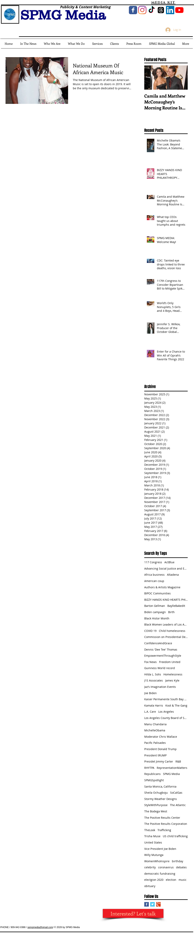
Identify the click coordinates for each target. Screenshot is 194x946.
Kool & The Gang (176, 705)
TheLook (149, 830)
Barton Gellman (154, 606)
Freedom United (169, 662)
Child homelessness (172, 631)
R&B (178, 761)
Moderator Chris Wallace (160, 736)
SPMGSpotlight (154, 780)
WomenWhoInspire (157, 861)
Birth (171, 612)
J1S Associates (153, 680)
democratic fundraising (159, 873)
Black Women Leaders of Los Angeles (166, 624)
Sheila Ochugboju (156, 792)
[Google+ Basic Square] (158, 904)
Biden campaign (155, 612)
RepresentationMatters (172, 768)
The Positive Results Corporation (165, 824)
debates (181, 867)
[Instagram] (142, 10)
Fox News (150, 662)
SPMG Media (171, 774)
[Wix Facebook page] (133, 10)
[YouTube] (179, 10)
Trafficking (164, 830)
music (183, 880)
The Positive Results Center (162, 817)
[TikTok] (151, 10)
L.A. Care (150, 711)
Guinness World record (159, 668)
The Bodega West (155, 811)
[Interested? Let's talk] (133, 913)
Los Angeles (166, 711)
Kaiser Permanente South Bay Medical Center (166, 699)
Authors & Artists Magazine (162, 587)
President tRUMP (155, 755)
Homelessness (172, 674)
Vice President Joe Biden (160, 849)
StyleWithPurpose (156, 805)
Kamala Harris (153, 705)
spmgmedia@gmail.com (40, 927)
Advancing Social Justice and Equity (166, 568)
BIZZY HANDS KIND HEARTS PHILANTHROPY (166, 599)
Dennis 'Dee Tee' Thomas (160, 649)
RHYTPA (149, 768)
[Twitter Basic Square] (152, 904)
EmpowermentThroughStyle (162, 655)
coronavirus (166, 867)
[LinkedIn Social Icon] (170, 10)
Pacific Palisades (155, 743)
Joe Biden (150, 693)
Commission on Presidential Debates (166, 637)
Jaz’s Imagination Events (160, 687)
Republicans (152, 774)
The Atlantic (178, 805)
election (171, 880)
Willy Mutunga (153, 855)
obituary (149, 886)
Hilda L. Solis (152, 674)
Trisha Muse (152, 836)
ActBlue (169, 562)
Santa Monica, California (160, 786)
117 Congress (153, 562)
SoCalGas (176, 792)
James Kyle (172, 680)
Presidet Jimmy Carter (158, 761)
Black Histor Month (156, 618)
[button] (162, 43)
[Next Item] (181, 77)
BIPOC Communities (157, 593)
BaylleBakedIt (176, 606)
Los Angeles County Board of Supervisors (166, 718)
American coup (154, 581)
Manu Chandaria (155, 724)
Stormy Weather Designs (160, 799)
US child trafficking (175, 836)
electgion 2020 (153, 880)
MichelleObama (154, 730)
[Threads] (161, 10)
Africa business (154, 574)
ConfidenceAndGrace (158, 643)
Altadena (173, 574)
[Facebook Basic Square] (146, 904)
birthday (177, 861)
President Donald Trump (160, 749)
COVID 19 (150, 631)
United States (153, 842)
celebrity (150, 867)
